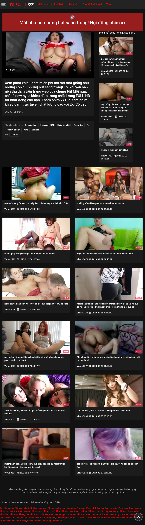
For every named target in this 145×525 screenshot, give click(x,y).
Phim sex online (131, 514)
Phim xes (34, 514)
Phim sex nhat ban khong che (62, 508)
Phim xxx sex (67, 511)
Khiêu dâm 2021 (47, 125)
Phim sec (44, 514)
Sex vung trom (40, 508)
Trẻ (88, 125)
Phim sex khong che (113, 514)
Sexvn (30, 520)
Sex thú (100, 508)
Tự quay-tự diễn (13, 130)
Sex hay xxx (106, 511)
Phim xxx (74, 517)
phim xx (14, 134)
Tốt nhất (74, 4)
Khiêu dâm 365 (64, 125)
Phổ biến (59, 4)
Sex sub (99, 514)
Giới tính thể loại (92, 4)
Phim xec (4, 511)
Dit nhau (72, 514)
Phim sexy (21, 520)
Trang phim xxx (120, 511)
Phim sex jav (135, 508)
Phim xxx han (80, 511)
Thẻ (108, 4)
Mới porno (44, 4)
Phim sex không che (19, 514)
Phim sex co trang (42, 520)
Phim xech (57, 520)
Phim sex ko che (7, 520)
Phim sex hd (35, 517)
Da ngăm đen (30, 125)
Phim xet (81, 514)
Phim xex (90, 514)
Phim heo (4, 514)
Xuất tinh (35, 130)
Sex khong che (7, 508)
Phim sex (81, 508)
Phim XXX (91, 508)
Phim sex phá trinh (23, 508)
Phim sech (37, 511)
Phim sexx (123, 508)
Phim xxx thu (94, 511)
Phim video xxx (135, 511)
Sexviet (7, 517)
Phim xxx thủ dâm (51, 511)
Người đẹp (78, 125)
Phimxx (83, 517)
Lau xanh (16, 517)
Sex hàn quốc (111, 508)
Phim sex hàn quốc (58, 514)
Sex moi (13, 511)
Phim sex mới (24, 511)
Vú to (26, 130)
